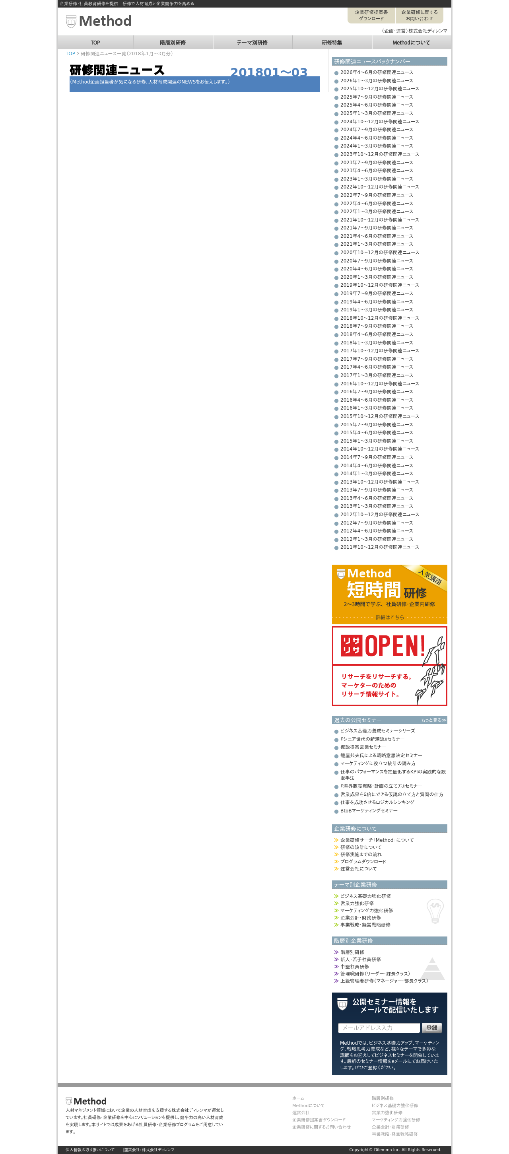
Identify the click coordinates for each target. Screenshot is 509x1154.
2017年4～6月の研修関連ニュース (376, 367)
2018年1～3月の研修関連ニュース (376, 343)
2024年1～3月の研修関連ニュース (376, 146)
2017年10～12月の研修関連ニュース (379, 351)
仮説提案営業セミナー (363, 747)
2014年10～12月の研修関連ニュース (379, 449)
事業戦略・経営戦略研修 (365, 925)
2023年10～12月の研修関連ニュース (379, 154)
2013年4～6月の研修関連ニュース (376, 498)
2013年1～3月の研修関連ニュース (376, 506)
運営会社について (358, 869)
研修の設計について (360, 847)
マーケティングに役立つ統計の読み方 (378, 763)
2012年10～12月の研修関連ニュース (379, 514)
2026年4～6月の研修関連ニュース (376, 72)
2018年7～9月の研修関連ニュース (376, 326)
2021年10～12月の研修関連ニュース (379, 220)
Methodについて (411, 39)
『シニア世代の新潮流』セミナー (372, 739)
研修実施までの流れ (361, 854)
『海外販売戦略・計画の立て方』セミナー (381, 786)
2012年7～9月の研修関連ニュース (376, 523)
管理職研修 (375, 974)
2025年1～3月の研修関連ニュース (376, 113)
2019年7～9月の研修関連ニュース (376, 293)
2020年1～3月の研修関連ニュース (376, 277)
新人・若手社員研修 (360, 959)
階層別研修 (173, 39)
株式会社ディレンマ (158, 1150)
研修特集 (332, 39)
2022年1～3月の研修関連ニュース (376, 211)
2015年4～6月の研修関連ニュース (376, 432)
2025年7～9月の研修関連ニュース (376, 97)
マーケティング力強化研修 (366, 910)
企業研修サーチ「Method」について (377, 840)
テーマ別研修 (252, 39)
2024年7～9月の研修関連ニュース (376, 129)
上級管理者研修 (384, 981)
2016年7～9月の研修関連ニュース (376, 391)
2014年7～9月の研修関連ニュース (376, 457)
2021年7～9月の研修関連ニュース (376, 228)
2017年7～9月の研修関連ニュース (376, 359)
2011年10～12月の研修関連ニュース (379, 547)
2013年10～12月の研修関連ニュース (379, 482)
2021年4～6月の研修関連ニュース (376, 236)
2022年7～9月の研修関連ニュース (376, 195)
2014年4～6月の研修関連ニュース (376, 465)
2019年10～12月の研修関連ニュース (379, 285)
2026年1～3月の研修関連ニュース (376, 81)
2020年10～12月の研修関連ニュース (379, 252)
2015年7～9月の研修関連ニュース (376, 424)
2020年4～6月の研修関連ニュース (376, 269)
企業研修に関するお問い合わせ (419, 15)
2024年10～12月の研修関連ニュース (379, 121)
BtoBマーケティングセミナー (369, 811)
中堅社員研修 (354, 966)
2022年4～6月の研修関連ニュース (376, 203)
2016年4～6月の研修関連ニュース (376, 400)
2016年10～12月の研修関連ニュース (379, 384)
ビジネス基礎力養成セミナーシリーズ (377, 731)
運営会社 (301, 1112)
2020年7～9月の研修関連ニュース (376, 261)
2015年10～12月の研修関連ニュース (379, 416)
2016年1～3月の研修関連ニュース (376, 408)
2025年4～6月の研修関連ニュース (376, 105)
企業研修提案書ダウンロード (371, 15)
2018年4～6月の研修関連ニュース (376, 334)
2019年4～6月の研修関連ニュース (376, 302)
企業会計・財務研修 (360, 918)
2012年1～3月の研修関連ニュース (376, 539)
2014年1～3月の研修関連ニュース (376, 473)
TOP (95, 39)
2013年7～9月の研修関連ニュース (376, 490)
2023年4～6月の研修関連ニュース (376, 170)
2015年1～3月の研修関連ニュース (376, 441)
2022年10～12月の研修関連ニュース (379, 187)
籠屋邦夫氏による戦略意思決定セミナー (381, 755)
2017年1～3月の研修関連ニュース (376, 375)
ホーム (298, 1098)
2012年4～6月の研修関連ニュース (376, 531)
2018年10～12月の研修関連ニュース (379, 318)
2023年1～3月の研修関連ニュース (376, 179)
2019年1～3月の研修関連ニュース (376, 310)
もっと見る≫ (434, 720)
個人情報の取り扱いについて (90, 1150)
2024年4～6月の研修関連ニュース (376, 138)
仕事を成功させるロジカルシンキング (377, 802)
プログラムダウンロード (363, 862)
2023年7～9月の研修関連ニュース (376, 162)
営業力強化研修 (357, 903)
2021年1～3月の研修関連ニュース (376, 244)
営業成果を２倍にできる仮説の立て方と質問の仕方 (391, 794)
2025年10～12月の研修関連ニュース (379, 88)
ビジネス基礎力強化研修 (365, 896)
